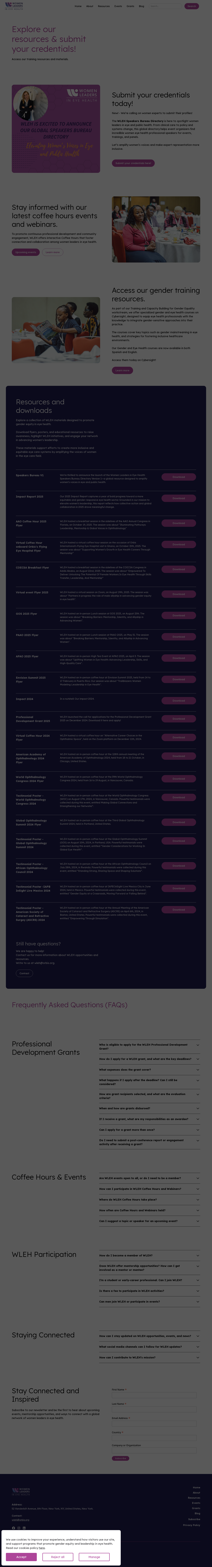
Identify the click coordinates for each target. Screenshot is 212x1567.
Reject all (57, 1557)
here (42, 1548)
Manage (94, 1557)
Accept (21, 1557)
